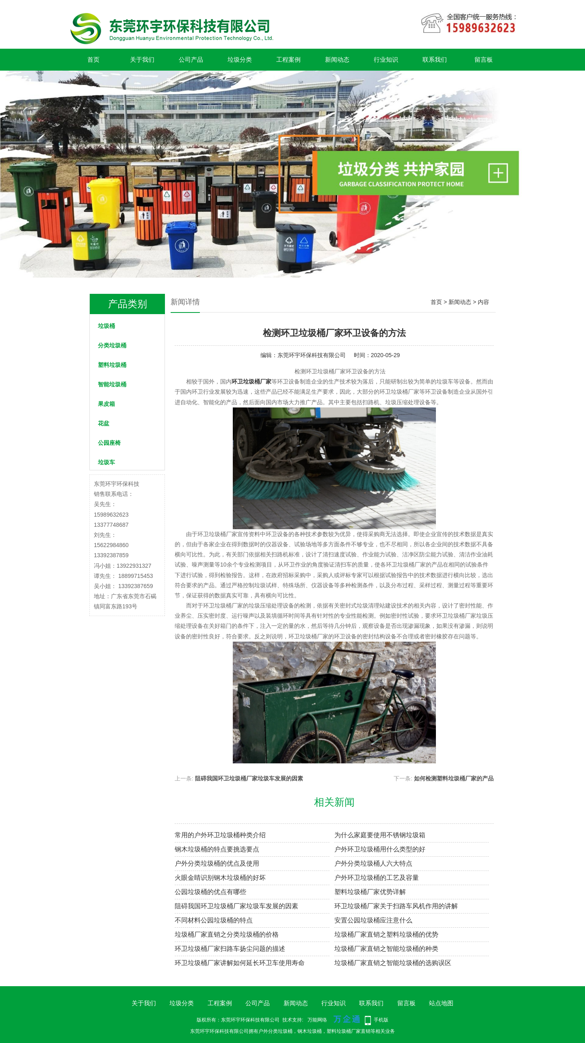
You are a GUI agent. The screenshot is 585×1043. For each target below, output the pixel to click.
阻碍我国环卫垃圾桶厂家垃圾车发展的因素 (249, 778)
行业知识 (386, 59)
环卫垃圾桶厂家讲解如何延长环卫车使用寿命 (240, 962)
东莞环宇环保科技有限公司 (311, 355)
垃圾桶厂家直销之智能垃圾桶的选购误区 (392, 962)
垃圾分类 (240, 59)
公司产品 (191, 59)
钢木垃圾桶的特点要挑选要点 (217, 849)
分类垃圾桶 (112, 345)
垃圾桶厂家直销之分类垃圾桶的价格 (227, 934)
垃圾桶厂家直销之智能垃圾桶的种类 (386, 948)
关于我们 (142, 59)
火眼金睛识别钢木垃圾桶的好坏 (220, 877)
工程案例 (288, 59)
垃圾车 (106, 462)
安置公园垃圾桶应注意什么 (373, 920)
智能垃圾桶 (112, 384)
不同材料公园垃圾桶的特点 (214, 920)
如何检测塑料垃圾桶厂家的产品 (454, 778)
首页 (93, 59)
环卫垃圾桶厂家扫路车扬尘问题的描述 (230, 948)
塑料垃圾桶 (112, 365)
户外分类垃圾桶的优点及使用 (217, 863)
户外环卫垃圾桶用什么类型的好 (379, 849)
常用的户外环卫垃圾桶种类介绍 (220, 835)
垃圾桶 (106, 326)
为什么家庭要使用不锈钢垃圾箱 (379, 835)
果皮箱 (106, 404)
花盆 (103, 423)
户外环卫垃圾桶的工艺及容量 (376, 877)
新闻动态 (337, 59)
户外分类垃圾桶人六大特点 (373, 863)
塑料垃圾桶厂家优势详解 (370, 891)
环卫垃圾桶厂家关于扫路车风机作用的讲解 (396, 906)
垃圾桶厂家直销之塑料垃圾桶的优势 (386, 934)
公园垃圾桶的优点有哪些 (210, 891)
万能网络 (317, 1020)
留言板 (483, 59)
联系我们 (434, 59)
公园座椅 (109, 443)
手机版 (381, 1020)
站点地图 (441, 1003)
